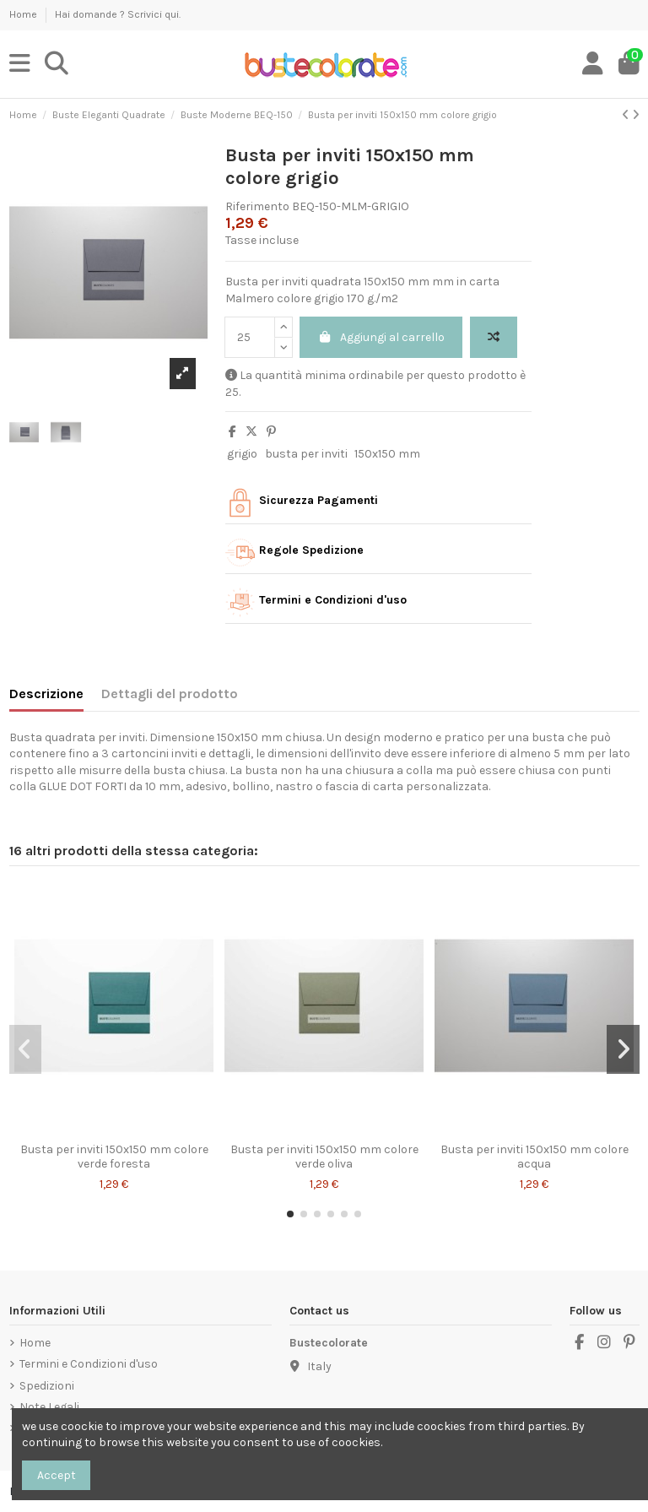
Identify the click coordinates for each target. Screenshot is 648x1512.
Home (24, 14)
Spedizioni (46, 1386)
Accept (56, 1475)
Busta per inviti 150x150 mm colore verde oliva (324, 1156)
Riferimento (257, 206)
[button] (290, 1214)
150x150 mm (387, 454)
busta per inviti (306, 454)
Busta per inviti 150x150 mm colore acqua (534, 1156)
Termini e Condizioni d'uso (88, 1364)
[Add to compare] (493, 337)
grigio (242, 454)
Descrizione (46, 694)
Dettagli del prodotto (169, 694)
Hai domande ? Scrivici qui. (118, 14)
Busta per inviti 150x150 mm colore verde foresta (114, 1156)
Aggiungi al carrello (381, 337)
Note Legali (49, 1407)
